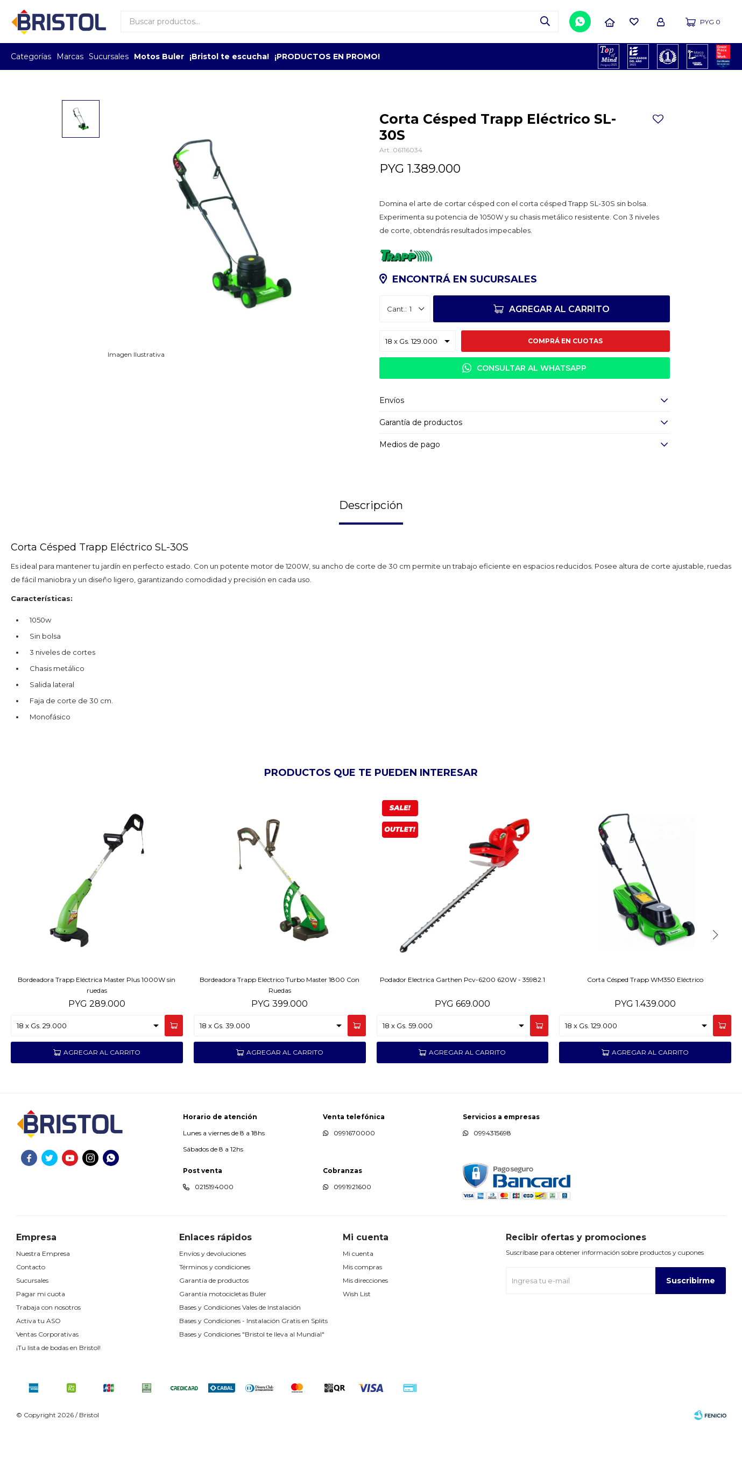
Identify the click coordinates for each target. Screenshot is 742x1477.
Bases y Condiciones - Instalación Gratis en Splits (253, 1369)
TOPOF (609, 56)
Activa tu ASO (38, 1369)
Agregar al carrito (559, 358)
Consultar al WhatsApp (531, 417)
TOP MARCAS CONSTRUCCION (668, 56)
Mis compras (362, 1315)
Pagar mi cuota (40, 1342)
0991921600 (352, 1236)
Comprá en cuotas (565, 390)
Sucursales (109, 56)
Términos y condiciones (214, 1315)
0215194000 (214, 1236)
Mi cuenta (358, 1302)
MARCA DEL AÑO (698, 56)
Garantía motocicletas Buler (222, 1342)
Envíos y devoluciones (212, 1302)
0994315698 (492, 1182)
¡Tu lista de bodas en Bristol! (58, 1396)
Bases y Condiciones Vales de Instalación (240, 1356)
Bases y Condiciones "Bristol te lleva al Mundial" (251, 1383)
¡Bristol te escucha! (229, 56)
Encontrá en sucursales (464, 328)
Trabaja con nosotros (48, 1356)
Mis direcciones (365, 1329)
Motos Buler (159, 56)
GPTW (723, 56)
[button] (715, 983)
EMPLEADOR (638, 56)
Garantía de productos (214, 1329)
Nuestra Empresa (43, 1302)
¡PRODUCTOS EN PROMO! (327, 56)
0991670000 (354, 1182)
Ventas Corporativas (47, 1383)
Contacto (30, 1315)
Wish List (357, 1342)
